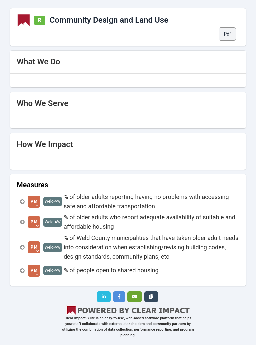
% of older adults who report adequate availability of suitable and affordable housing (149, 222)
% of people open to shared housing (111, 270)
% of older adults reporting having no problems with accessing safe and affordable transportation (146, 201)
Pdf (227, 34)
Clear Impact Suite (80, 318)
